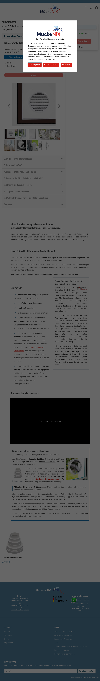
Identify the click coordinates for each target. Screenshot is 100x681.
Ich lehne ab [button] (66, 65)
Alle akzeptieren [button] (35, 65)
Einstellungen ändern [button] (51, 65)
